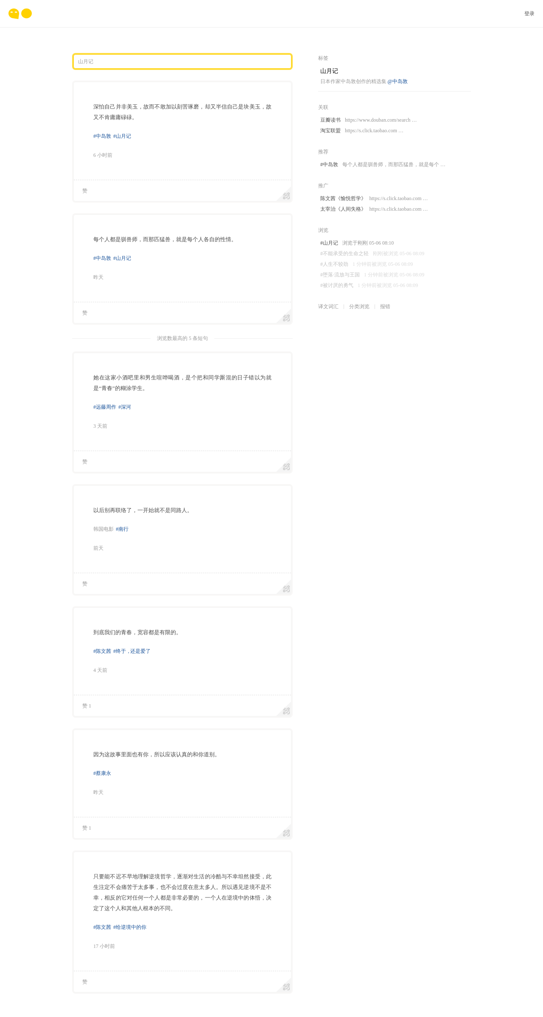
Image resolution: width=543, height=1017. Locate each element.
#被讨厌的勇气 (369, 285)
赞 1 (86, 706)
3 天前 (100, 426)
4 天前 (100, 670)
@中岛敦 (398, 81)
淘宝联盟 (361, 130)
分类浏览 (359, 306)
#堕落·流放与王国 (372, 275)
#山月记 (122, 136)
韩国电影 (103, 529)
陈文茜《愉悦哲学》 (374, 198)
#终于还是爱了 (132, 651)
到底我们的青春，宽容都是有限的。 (137, 632)
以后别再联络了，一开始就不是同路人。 (143, 510)
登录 (529, 14)
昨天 (98, 277)
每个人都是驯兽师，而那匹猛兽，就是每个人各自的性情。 (165, 239)
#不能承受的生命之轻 (372, 253)
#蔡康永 (102, 773)
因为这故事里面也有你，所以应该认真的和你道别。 (156, 754)
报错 (385, 306)
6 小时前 (102, 155)
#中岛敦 (102, 136)
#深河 (124, 407)
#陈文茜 (102, 651)
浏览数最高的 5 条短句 (182, 338)
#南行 (122, 529)
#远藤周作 (104, 407)
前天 (98, 548)
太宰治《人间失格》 (374, 209)
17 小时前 (104, 946)
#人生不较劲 (366, 264)
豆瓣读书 (368, 120)
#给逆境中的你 (129, 927)
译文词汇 (328, 306)
